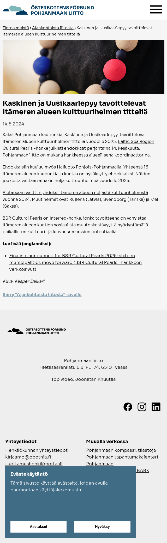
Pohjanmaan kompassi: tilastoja (121, 450)
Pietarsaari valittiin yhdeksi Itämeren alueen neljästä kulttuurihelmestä (75, 192)
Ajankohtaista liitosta (53, 27)
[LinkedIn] (156, 407)
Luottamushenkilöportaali (33, 464)
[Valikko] (156, 8)
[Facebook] (128, 407)
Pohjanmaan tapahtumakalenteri (122, 457)
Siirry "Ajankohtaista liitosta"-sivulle (42, 294)
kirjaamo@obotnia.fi (28, 457)
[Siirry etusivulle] (48, 9)
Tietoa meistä (16, 27)
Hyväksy (102, 527)
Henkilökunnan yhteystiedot (36, 450)
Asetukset (38, 527)
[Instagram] (142, 407)
